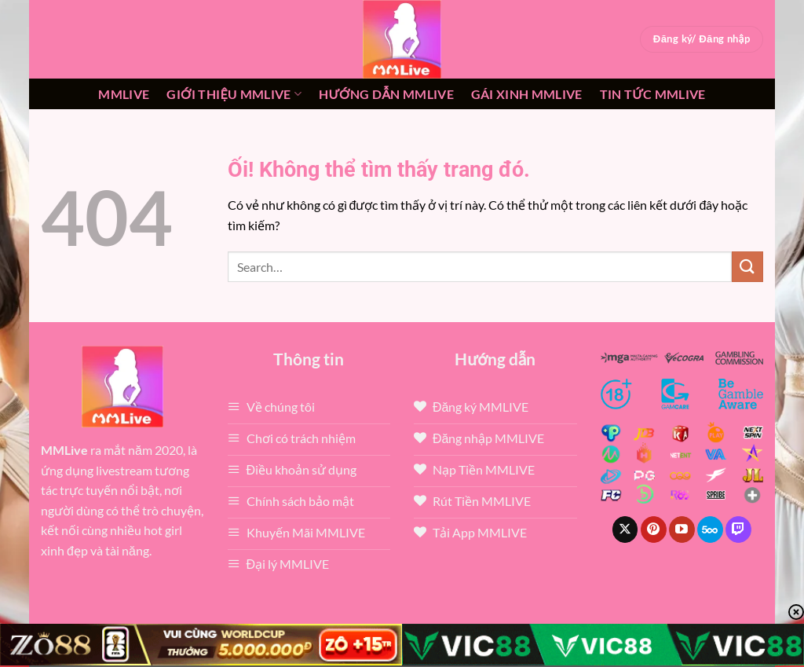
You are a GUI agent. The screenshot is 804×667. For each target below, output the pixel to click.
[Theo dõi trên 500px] (710, 529)
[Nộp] (747, 266)
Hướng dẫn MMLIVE (386, 93)
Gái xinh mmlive (527, 93)
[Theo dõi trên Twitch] (738, 529)
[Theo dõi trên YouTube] (682, 529)
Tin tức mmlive (653, 93)
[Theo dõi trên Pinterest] (654, 529)
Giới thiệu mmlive (234, 94)
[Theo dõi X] (625, 529)
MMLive (123, 93)
